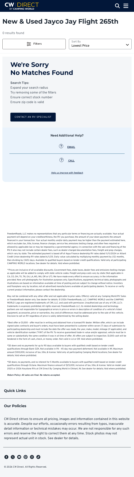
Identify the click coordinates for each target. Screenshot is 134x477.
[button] (34, 44)
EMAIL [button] (67, 147)
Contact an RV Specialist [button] (33, 117)
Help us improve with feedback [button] (67, 173)
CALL (66, 161)
